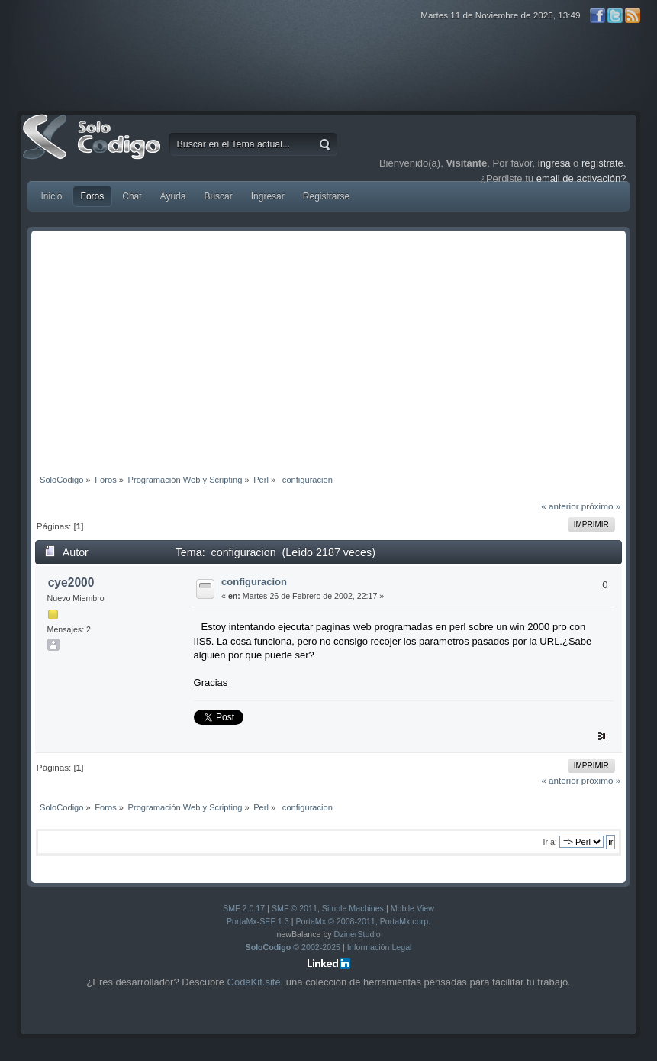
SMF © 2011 (294, 908)
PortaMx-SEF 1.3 (258, 921)
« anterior (559, 506)
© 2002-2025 (293, 947)
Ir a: (549, 841)
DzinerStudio (357, 934)
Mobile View (412, 908)
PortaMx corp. (405, 921)
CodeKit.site (254, 982)
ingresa (554, 163)
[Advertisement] (329, 349)
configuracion (254, 581)
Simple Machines (353, 908)
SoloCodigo (93, 148)
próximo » (600, 506)
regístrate (602, 163)
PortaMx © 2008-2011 (335, 921)
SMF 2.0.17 (244, 908)
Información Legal (379, 947)
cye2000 (71, 582)
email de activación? (581, 178)
